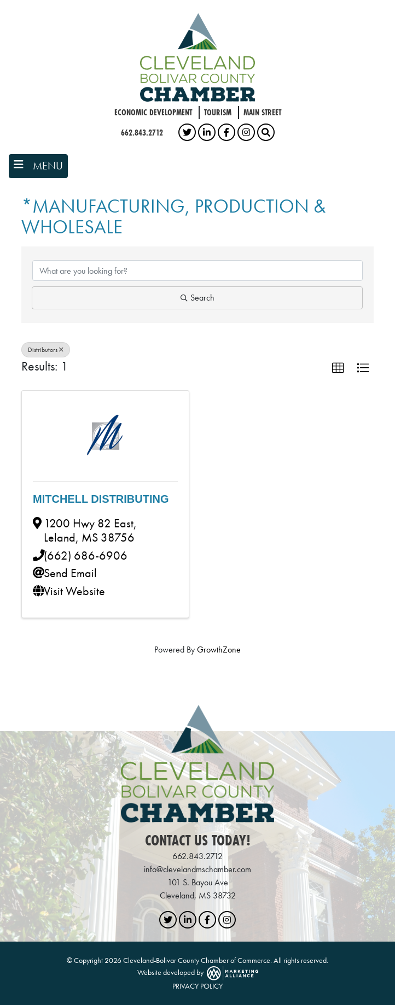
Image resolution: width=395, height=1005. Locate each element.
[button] (338, 368)
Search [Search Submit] (197, 297)
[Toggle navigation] (38, 166)
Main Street (262, 112)
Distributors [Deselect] (45, 349)
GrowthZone (219, 649)
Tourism (217, 112)
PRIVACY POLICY (197, 986)
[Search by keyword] (197, 270)
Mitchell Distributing (101, 499)
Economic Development (153, 112)
